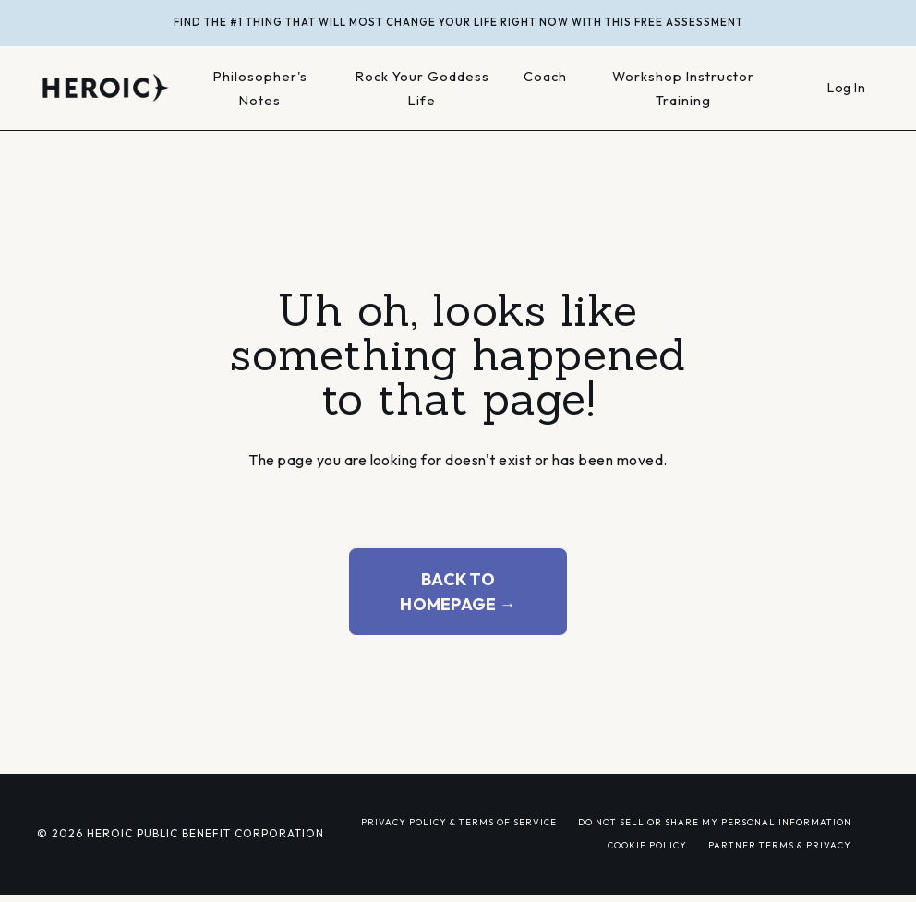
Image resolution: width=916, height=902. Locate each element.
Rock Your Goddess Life (422, 88)
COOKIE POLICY (647, 844)
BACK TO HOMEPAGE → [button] (458, 592)
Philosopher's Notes (260, 88)
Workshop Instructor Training (683, 88)
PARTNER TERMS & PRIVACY (779, 844)
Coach (545, 76)
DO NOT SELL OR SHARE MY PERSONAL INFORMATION (714, 821)
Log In (846, 87)
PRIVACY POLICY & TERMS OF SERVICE (459, 821)
